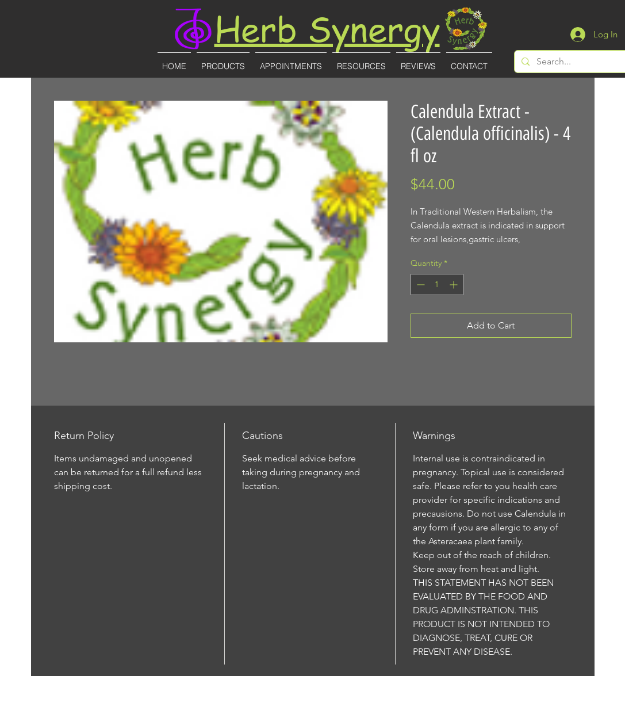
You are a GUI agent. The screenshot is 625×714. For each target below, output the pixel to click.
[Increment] (454, 284)
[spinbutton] (437, 284)
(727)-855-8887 (313, 706)
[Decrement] (419, 284)
